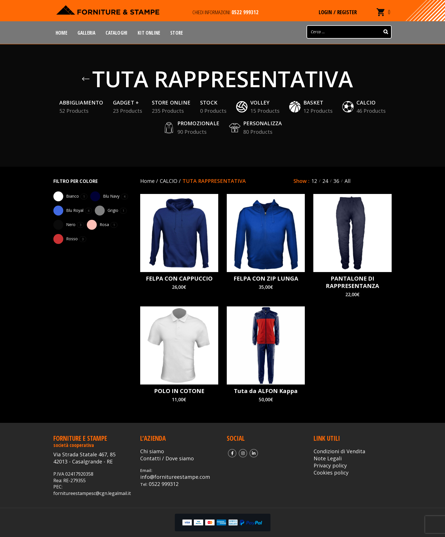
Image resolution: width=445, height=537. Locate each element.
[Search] (385, 32)
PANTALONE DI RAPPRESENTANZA (352, 282)
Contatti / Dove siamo (167, 458)
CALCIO (168, 181)
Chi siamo (152, 451)
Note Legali (328, 458)
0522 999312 (164, 483)
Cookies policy (331, 472)
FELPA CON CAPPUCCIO (179, 278)
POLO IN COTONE (179, 391)
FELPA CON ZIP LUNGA (266, 278)
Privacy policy (330, 465)
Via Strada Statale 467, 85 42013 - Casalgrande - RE (84, 458)
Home (147, 181)
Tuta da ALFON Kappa (266, 391)
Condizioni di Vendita (339, 451)
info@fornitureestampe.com (175, 476)
